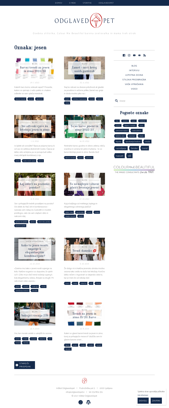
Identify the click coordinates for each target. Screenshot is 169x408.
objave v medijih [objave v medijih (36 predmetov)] (130, 125)
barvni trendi (20, 98)
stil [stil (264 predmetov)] (129, 155)
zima (67, 102)
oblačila (83, 283)
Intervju (134, 70)
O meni (72, 2)
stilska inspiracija (79, 98)
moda (97, 212)
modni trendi (70, 216)
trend (92, 98)
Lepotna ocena (134, 75)
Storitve (87, 2)
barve (68, 345)
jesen (31, 98)
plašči (81, 216)
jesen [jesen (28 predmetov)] (133, 121)
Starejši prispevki (25, 364)
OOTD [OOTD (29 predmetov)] (118, 125)
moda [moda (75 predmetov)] (147, 141)
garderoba (80, 212)
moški (91, 345)
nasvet (26, 286)
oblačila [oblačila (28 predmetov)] (125, 121)
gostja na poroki (21, 221)
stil (91, 283)
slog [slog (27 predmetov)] (117, 121)
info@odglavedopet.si (75, 392)
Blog (134, 66)
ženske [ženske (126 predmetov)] (134, 148)
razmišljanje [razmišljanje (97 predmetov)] (121, 148)
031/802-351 (97, 392)
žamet (99, 98)
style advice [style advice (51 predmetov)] (136, 130)
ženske (34, 290)
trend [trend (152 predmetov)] (144, 148)
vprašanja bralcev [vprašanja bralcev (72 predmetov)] (133, 141)
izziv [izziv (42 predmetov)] (141, 125)
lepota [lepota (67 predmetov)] (118, 141)
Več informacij (143, 394)
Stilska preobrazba (134, 79)
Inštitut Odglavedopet (88, 396)
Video (134, 89)
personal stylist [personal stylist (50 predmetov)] (122, 130)
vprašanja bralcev (22, 290)
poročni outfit (20, 225)
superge (35, 286)
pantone (40, 98)
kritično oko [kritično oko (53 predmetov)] (120, 135)
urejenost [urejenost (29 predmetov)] (142, 120)
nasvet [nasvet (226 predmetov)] (119, 155)
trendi (99, 345)
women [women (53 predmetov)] (132, 135)
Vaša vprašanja (134, 84)
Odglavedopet (106, 2)
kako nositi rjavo (29, 160)
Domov (58, 2)
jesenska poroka (44, 221)
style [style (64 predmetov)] (141, 135)
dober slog (69, 212)
